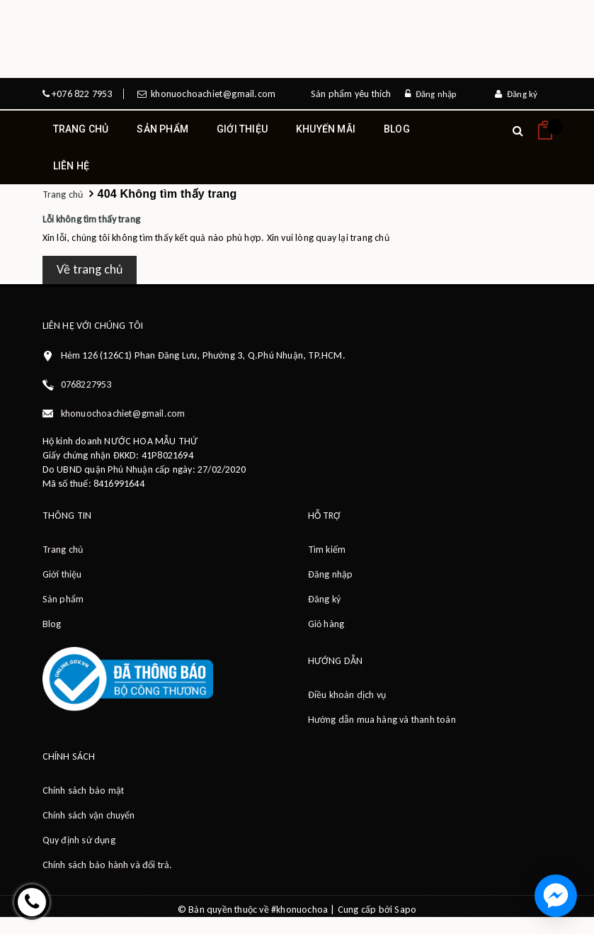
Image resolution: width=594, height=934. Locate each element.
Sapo (405, 910)
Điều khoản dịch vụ (347, 695)
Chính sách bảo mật (83, 790)
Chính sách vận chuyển (88, 815)
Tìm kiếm (327, 550)
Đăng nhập (430, 94)
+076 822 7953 (81, 94)
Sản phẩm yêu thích (351, 94)
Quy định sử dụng (78, 840)
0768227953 (86, 384)
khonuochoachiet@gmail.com (211, 94)
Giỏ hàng (326, 624)
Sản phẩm (162, 135)
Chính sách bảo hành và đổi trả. (107, 865)
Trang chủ (81, 129)
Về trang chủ (89, 269)
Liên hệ (71, 165)
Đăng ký (516, 94)
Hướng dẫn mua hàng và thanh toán (382, 720)
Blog (397, 129)
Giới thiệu (242, 129)
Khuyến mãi (325, 129)
